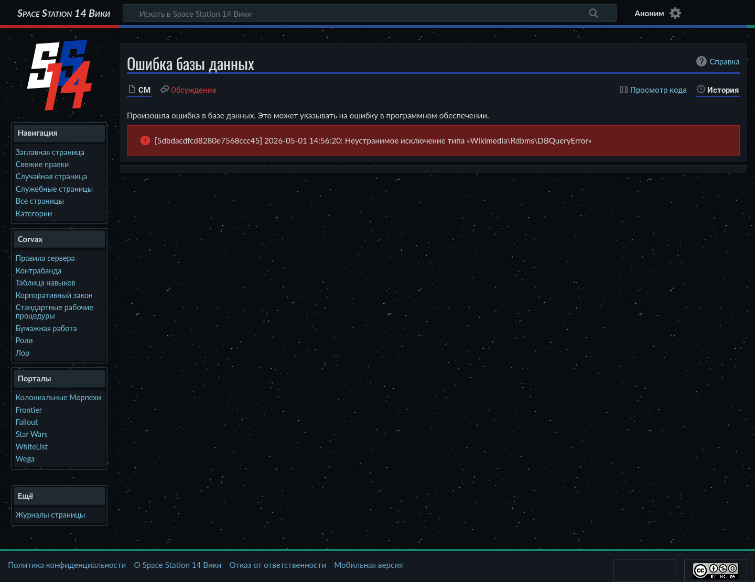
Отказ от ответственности (278, 564)
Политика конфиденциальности (67, 564)
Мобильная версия (368, 564)
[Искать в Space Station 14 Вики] (369, 13)
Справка (717, 61)
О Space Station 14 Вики (177, 564)
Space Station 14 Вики (63, 13)
